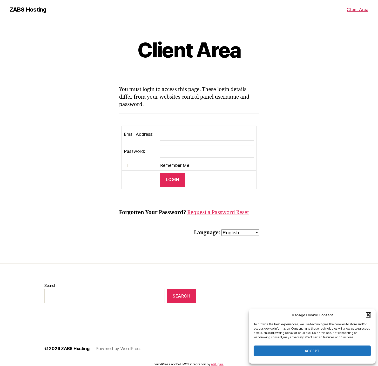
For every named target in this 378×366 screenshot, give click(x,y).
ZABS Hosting (28, 10)
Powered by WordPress (118, 348)
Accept (312, 351)
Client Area (357, 9)
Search (50, 285)
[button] (368, 314)
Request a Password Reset (218, 212)
